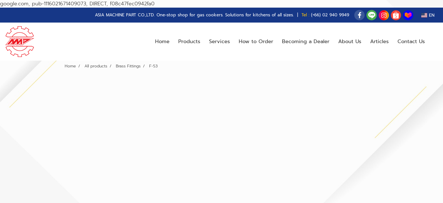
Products (189, 41)
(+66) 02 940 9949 (330, 15)
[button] (434, 41)
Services (219, 41)
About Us (349, 41)
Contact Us (411, 41)
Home (162, 41)
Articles (379, 41)
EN (428, 15)
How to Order (256, 41)
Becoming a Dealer (305, 41)
